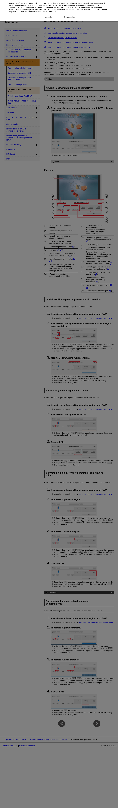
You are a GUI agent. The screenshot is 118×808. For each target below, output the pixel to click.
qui (84, 5)
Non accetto (73, 7)
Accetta (13, 7)
